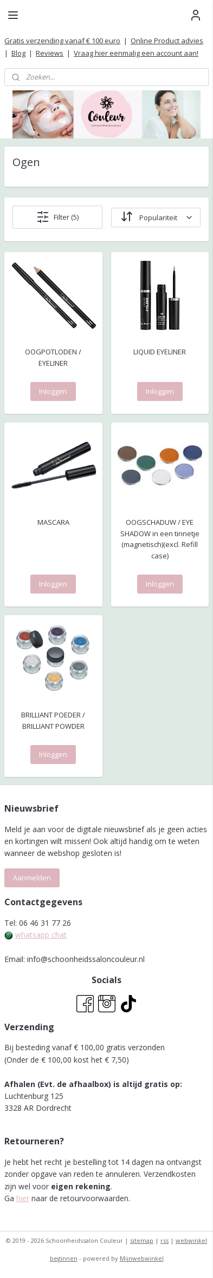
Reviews (49, 53)
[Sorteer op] (156, 217)
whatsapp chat (41, 935)
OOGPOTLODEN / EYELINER (53, 357)
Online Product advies (167, 40)
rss (164, 1240)
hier (22, 1198)
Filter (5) (57, 216)
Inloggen (53, 391)
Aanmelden (32, 877)
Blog (18, 53)
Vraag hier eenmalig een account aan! (136, 53)
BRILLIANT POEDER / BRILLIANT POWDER (53, 720)
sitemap (141, 1240)
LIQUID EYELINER (159, 352)
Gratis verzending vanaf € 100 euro (62, 40)
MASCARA (53, 522)
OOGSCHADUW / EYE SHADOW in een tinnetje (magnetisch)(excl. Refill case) (159, 539)
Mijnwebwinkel (142, 1258)
